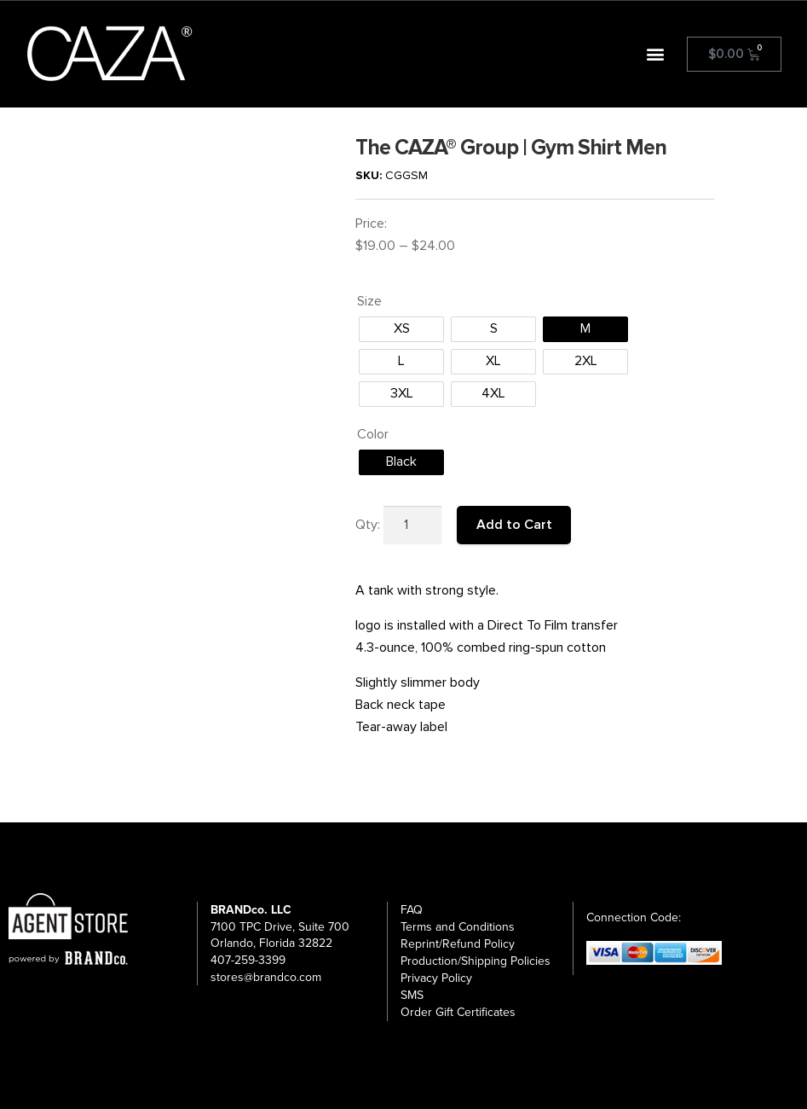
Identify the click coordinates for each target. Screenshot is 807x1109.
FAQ (412, 910)
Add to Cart (514, 524)
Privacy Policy (436, 978)
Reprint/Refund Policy (458, 944)
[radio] (401, 329)
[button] (656, 54)
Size (369, 301)
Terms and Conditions (458, 927)
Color (373, 434)
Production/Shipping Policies (475, 961)
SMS (412, 995)
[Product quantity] (412, 525)
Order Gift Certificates (458, 1012)
